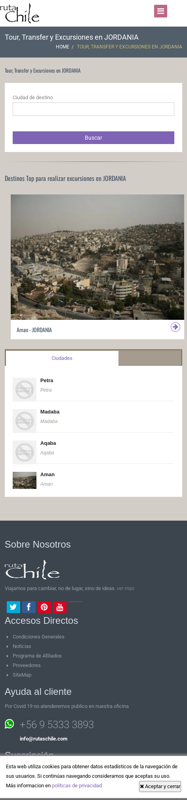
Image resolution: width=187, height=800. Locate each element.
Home (62, 47)
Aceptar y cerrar (160, 786)
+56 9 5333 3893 (57, 725)
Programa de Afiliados (37, 656)
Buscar (93, 138)
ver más (125, 588)
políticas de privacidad (77, 785)
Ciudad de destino (33, 97)
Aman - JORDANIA (34, 329)
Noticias (22, 646)
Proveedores (27, 665)
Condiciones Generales (39, 637)
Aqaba (48, 443)
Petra (46, 380)
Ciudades (62, 358)
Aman (47, 474)
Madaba (49, 412)
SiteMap (22, 675)
